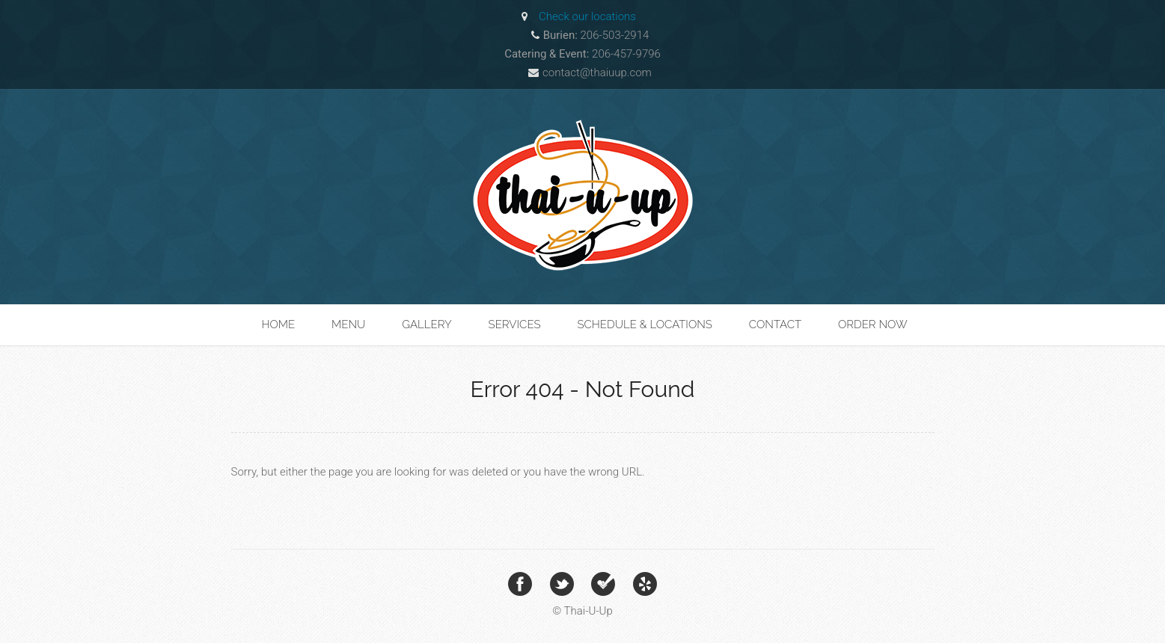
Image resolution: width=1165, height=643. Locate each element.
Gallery (427, 324)
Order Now (873, 324)
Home (278, 324)
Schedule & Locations (644, 324)
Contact (775, 324)
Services (515, 324)
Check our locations (587, 16)
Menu (348, 324)
